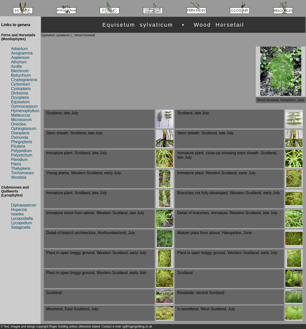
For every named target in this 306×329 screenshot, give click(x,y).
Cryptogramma (24, 80)
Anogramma (21, 53)
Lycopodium (21, 223)
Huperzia (19, 210)
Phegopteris (21, 142)
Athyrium (19, 62)
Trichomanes (22, 173)
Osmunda (19, 137)
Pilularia (18, 146)
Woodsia (18, 177)
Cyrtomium (20, 84)
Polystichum (21, 155)
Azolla (16, 66)
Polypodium (21, 151)
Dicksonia (19, 93)
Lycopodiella (22, 218)
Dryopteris (20, 97)
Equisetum (20, 102)
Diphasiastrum (23, 205)
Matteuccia (20, 115)
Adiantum (19, 49)
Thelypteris (20, 168)
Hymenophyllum (25, 111)
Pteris (16, 164)
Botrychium (21, 75)
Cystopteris (21, 89)
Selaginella (20, 227)
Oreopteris (20, 133)
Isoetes (17, 214)
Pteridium (19, 159)
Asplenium (20, 57)
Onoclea (18, 124)
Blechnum (20, 71)
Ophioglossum (23, 128)
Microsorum (21, 120)
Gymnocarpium (24, 106)
